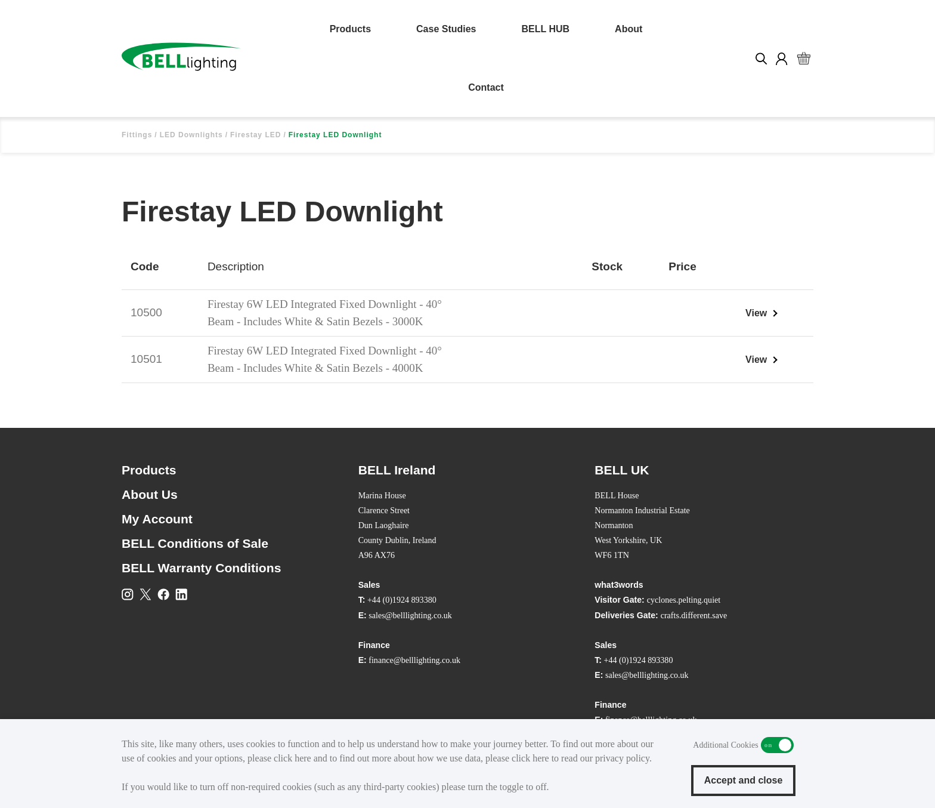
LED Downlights (191, 135)
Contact (486, 87)
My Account (157, 519)
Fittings (137, 135)
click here (292, 758)
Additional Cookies (777, 745)
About (628, 29)
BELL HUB (546, 29)
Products (350, 29)
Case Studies (446, 29)
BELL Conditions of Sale (195, 543)
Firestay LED (255, 135)
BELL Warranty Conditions (201, 568)
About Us (150, 494)
